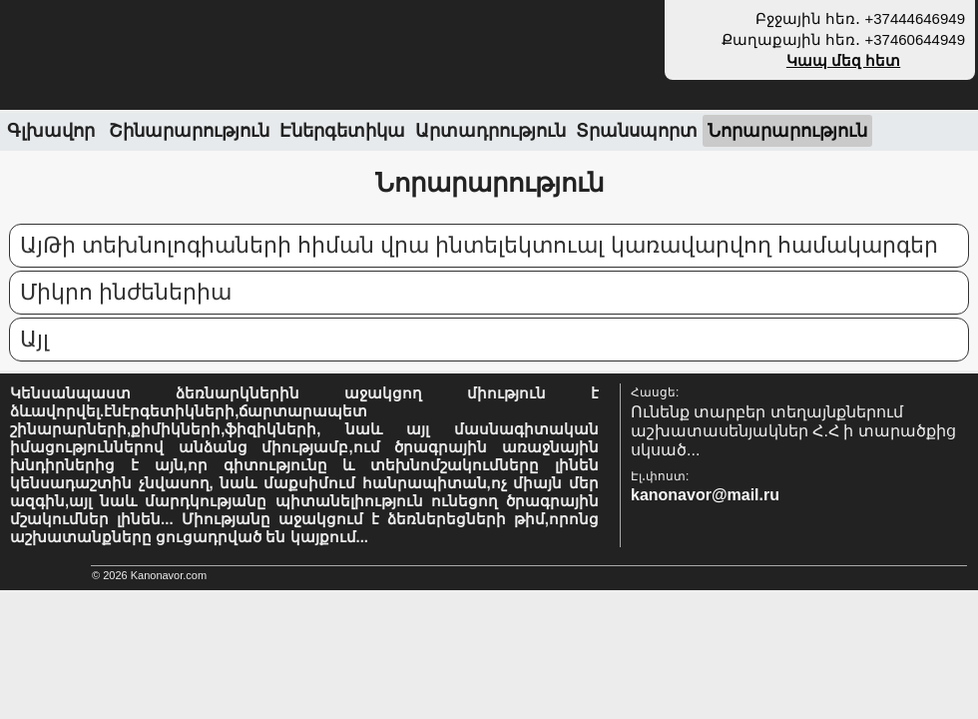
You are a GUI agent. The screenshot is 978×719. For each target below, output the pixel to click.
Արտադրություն (490, 131)
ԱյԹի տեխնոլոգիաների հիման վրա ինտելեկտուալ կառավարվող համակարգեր (479, 245)
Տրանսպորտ (637, 131)
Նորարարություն (787, 131)
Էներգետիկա (342, 131)
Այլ (34, 339)
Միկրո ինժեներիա (126, 292)
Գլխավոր (51, 131)
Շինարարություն (189, 131)
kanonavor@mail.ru (705, 494)
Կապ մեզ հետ (843, 60)
